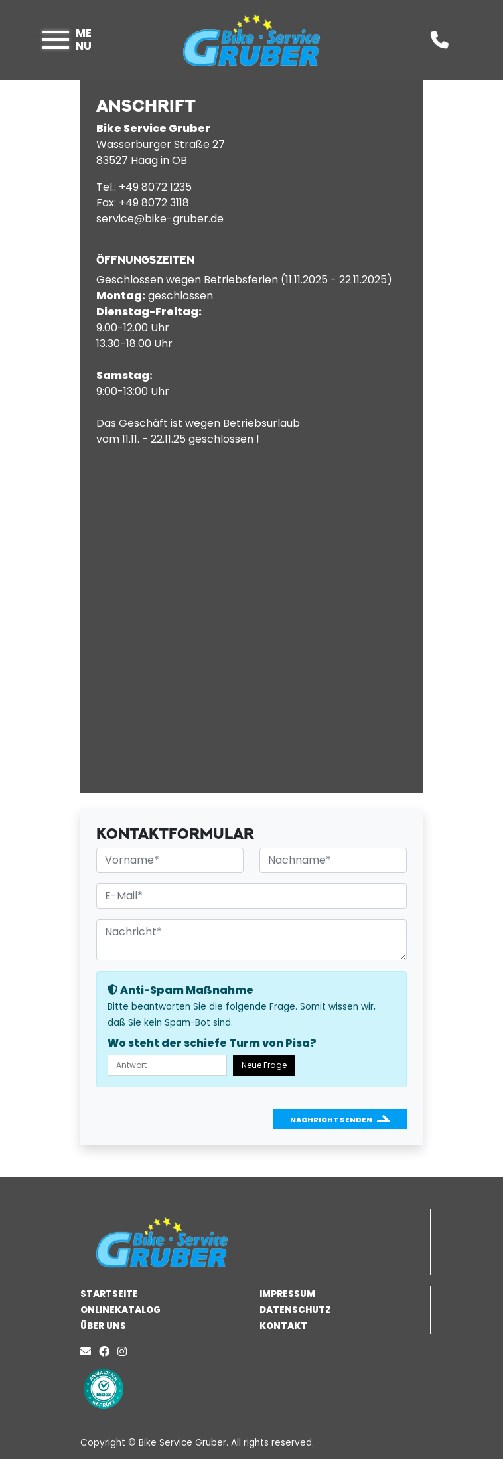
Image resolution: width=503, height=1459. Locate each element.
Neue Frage (264, 1065)
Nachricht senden (331, 1119)
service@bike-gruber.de (160, 218)
